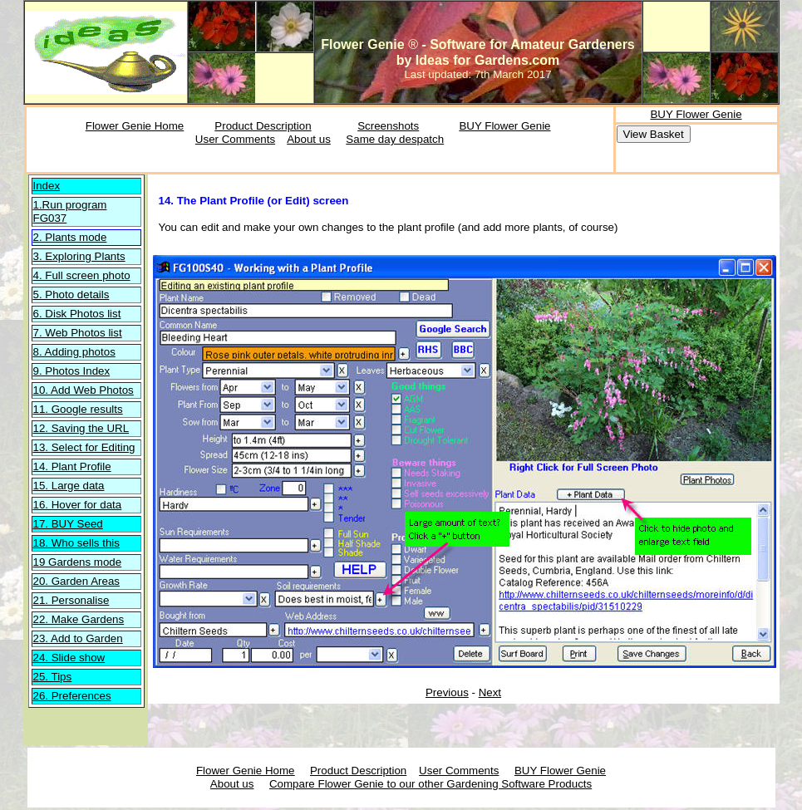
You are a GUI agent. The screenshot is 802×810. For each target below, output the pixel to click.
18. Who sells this (76, 543)
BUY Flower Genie (504, 126)
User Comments (235, 139)
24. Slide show (69, 657)
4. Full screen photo (81, 275)
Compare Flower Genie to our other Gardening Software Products (430, 784)
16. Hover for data (77, 504)
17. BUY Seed (68, 524)
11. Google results (78, 409)
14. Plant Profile (72, 466)
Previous (447, 692)
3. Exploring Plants (79, 256)
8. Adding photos (74, 352)
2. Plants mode (70, 237)
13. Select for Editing (84, 447)
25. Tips (52, 676)
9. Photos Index (72, 371)
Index (47, 185)
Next (490, 692)
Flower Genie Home (135, 126)
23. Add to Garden (78, 638)
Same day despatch (395, 139)
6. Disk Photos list (77, 313)
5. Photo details (71, 294)
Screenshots (388, 126)
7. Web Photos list (77, 332)
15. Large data (69, 485)
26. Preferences (72, 696)
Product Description (262, 126)
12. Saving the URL (81, 428)
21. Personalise (71, 600)
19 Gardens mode (77, 562)
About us (309, 139)
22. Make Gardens (79, 619)
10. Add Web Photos (83, 390)
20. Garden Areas (76, 581)
